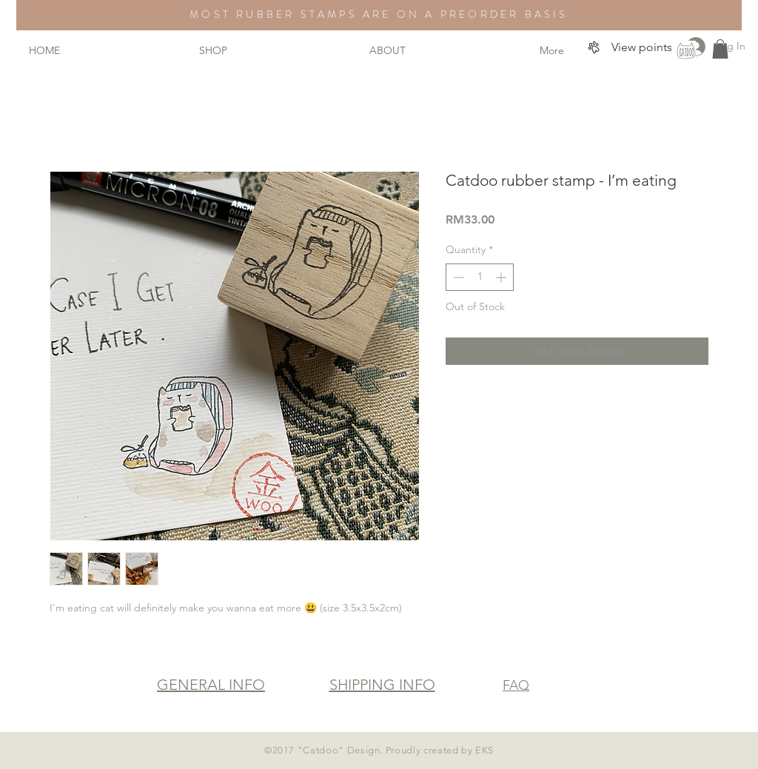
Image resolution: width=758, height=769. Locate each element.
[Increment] (502, 277)
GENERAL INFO (211, 685)
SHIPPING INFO (382, 685)
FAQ (516, 685)
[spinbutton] (479, 277)
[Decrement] (457, 277)
